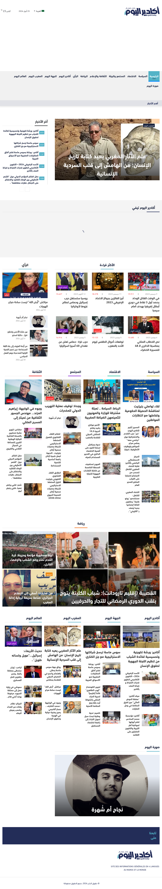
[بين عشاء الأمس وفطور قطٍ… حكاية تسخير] (39, 336)
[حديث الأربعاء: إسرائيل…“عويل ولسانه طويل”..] (23, 636)
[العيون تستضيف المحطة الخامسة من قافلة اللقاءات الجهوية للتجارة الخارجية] (111, 469)
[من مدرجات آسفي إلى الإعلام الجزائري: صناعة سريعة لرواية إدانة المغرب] (29, 588)
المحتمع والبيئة (117, 76)
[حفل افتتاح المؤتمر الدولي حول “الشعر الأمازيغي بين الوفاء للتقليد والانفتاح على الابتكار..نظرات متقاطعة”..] (33, 460)
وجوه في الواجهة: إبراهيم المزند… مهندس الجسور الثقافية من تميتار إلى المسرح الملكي (25, 415)
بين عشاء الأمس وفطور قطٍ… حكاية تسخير (17, 333)
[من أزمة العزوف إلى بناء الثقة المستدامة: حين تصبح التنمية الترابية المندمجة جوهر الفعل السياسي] (39, 350)
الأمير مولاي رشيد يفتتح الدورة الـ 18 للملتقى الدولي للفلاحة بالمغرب (93, 431)
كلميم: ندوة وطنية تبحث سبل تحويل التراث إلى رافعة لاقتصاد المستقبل (92, 719)
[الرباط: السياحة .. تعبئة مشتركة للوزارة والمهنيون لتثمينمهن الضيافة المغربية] (101, 391)
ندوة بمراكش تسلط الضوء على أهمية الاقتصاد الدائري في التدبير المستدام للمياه (92, 450)
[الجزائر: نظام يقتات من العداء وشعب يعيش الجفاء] (33, 708)
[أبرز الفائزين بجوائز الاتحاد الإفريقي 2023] (108, 281)
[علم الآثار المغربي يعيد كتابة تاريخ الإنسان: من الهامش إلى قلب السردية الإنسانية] (107, 149)
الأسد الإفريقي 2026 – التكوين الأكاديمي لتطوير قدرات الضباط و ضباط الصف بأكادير (131, 681)
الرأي (75, 76)
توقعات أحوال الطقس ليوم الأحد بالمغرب (108, 343)
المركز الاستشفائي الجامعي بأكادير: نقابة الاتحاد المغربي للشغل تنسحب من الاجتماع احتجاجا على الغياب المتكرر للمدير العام (132, 470)
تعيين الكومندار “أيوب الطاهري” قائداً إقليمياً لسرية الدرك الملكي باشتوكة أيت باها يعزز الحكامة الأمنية (92, 696)
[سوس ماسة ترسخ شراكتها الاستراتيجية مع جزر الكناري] (101, 637)
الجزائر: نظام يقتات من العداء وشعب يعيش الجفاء (14, 708)
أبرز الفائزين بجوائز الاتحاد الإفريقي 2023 (109, 300)
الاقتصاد (131, 76)
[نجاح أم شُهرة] (39, 322)
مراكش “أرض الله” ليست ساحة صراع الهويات (28, 304)
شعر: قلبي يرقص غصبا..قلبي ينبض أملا (14, 488)
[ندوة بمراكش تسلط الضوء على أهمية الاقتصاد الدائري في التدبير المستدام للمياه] (111, 449)
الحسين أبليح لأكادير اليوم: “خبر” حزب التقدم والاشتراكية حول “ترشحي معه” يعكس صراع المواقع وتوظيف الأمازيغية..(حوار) (131, 438)
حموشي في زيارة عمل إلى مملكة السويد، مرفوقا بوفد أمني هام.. (14, 692)
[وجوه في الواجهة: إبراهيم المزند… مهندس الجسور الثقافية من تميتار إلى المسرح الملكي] (23, 391)
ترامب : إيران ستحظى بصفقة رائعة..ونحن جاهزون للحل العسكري (14, 673)
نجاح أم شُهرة (21, 317)
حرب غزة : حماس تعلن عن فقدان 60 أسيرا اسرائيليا (73, 343)
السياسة (142, 76)
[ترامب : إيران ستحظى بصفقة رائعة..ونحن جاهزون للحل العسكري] (33, 672)
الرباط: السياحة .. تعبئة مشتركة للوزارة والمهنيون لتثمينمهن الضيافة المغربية (102, 412)
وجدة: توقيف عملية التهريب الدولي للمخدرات (63, 408)
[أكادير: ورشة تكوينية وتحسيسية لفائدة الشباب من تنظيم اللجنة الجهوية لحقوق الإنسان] (141, 637)
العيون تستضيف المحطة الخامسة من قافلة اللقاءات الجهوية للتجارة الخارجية (92, 470)
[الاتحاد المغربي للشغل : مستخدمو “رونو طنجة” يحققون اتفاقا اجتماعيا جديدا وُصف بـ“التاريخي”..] (151, 496)
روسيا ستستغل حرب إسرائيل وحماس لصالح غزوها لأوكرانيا (75, 302)
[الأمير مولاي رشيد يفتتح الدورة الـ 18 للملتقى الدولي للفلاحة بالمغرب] (111, 429)
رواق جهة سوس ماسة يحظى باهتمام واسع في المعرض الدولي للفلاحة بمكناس (53, 673)
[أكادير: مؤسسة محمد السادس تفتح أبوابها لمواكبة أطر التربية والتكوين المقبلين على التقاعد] (151, 720)
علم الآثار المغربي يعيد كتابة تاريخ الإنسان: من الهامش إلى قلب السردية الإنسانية (107, 164)
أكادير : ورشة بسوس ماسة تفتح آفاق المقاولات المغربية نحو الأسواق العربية (93, 672)
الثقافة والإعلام (98, 76)
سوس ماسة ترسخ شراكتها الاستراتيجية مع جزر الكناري (102, 654)
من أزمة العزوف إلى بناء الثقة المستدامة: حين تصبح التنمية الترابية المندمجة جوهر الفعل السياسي (15, 351)
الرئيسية (154, 76)
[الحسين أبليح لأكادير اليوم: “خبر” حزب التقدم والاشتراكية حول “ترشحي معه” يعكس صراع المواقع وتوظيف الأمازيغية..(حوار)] (151, 432)
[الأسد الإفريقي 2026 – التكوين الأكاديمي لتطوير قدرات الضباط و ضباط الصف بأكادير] (151, 678)
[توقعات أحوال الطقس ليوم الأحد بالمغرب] (108, 325)
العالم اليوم (20, 76)
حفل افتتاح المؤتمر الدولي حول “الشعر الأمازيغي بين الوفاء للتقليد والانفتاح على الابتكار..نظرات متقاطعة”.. (15, 466)
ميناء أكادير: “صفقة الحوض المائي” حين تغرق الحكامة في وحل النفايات (131, 702)
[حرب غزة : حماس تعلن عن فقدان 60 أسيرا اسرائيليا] (72, 325)
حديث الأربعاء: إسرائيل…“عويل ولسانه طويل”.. (27, 655)
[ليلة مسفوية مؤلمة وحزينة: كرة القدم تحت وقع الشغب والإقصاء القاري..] (29, 550)
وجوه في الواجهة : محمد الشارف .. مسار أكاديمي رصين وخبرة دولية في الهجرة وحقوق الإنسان (53, 710)
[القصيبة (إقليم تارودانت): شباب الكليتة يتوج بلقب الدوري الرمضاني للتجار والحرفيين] (108, 569)
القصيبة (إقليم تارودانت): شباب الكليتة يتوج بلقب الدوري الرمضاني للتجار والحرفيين (112, 592)
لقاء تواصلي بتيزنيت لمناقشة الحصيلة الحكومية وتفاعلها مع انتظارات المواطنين (142, 412)
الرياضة (84, 76)
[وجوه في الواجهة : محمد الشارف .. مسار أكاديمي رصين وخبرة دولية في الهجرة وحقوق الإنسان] (72, 707)
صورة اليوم (152, 85)
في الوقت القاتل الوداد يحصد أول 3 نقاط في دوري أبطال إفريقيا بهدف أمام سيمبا (143, 304)
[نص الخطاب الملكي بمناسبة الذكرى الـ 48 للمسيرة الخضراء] (144, 325)
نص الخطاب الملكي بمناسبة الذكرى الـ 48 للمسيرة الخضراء (147, 345)
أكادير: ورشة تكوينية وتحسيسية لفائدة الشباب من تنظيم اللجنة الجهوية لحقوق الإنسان (143, 658)
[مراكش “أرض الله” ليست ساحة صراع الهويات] (25, 285)
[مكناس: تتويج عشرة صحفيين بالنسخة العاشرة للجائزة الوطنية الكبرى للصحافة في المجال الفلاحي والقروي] (33, 434)
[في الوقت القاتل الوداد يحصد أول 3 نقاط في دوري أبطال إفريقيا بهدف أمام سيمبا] (144, 281)
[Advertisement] (81, 47)
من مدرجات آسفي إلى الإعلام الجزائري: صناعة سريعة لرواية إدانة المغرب (31, 597)
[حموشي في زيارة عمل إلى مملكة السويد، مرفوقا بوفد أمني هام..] (33, 691)
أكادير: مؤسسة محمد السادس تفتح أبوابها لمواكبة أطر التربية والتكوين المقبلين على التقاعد (132, 725)
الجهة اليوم (51, 76)
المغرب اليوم (35, 76)
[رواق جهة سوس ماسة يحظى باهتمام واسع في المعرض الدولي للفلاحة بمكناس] (72, 671)
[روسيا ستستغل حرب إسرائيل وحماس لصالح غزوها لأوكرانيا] (72, 281)
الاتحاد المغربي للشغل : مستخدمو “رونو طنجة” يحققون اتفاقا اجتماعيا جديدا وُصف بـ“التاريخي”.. (132, 501)
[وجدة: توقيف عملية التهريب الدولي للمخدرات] (62, 390)
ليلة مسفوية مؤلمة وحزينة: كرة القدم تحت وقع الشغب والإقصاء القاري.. (31, 559)
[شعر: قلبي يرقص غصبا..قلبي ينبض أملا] (33, 489)
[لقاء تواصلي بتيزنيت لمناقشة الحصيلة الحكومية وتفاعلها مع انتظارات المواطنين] (141, 390)
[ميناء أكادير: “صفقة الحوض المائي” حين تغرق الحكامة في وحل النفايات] (151, 700)
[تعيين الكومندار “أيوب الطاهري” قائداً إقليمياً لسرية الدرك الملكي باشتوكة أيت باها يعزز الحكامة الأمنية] (111, 691)
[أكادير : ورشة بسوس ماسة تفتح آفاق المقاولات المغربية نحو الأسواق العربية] (111, 669)
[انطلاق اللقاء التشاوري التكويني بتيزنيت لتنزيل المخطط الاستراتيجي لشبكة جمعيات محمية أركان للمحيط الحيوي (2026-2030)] (72, 477)
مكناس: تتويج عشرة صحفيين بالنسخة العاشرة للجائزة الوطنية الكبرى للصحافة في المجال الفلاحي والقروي (14, 439)
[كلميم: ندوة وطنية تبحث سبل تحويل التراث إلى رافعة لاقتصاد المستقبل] (111, 717)
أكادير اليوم (65, 76)
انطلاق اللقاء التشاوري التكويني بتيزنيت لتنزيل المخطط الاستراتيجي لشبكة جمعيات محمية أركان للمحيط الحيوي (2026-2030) (53, 485)
